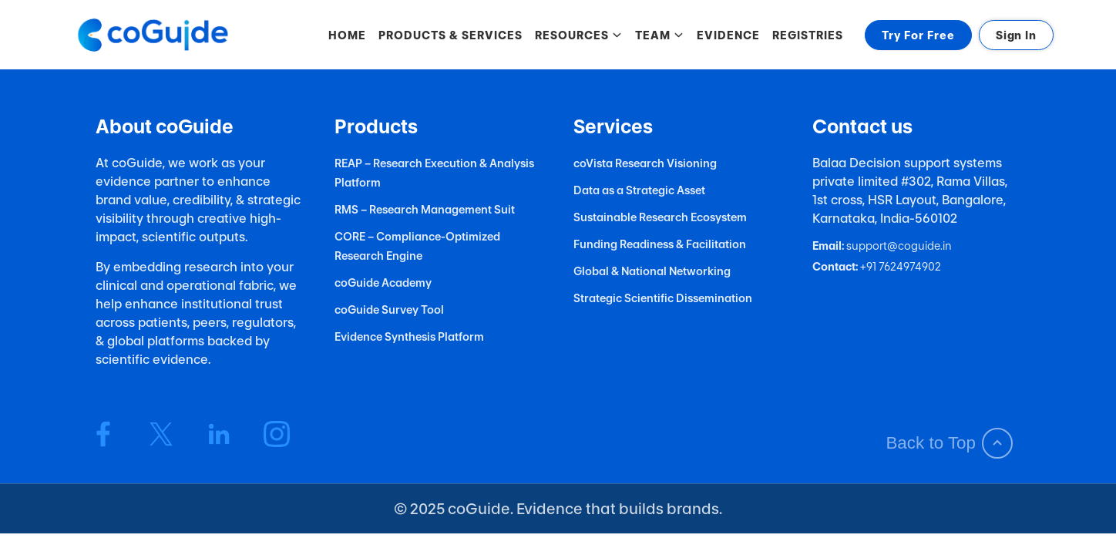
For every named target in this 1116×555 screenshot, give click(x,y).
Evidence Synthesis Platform (409, 336)
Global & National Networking (652, 271)
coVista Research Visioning (645, 163)
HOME (347, 35)
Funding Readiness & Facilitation (659, 244)
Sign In (1016, 35)
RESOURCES (579, 35)
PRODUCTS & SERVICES (450, 35)
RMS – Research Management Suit (424, 209)
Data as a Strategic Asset (639, 190)
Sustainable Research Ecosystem (660, 217)
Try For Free (918, 35)
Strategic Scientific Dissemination (662, 297)
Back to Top (949, 443)
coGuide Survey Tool (389, 309)
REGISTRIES (807, 35)
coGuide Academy (383, 282)
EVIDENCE (728, 35)
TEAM (659, 35)
